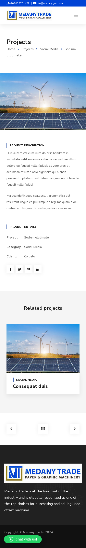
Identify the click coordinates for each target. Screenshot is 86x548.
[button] (23, 539)
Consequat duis (30, 386)
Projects (27, 49)
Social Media (49, 49)
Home (10, 49)
